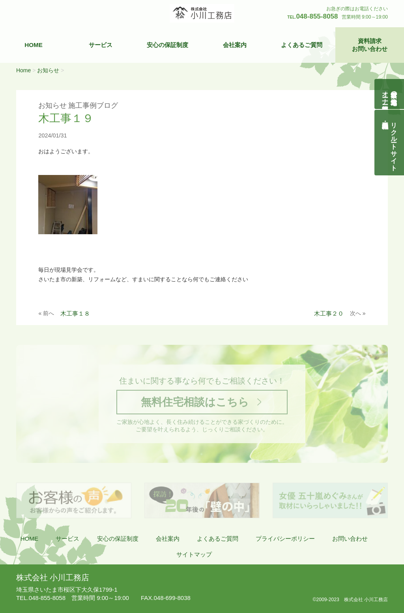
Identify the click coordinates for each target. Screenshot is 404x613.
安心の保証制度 (167, 44)
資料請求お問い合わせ (369, 45)
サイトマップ (194, 554)
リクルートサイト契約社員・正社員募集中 (394, 142)
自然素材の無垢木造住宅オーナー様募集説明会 (389, 94)
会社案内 (235, 44)
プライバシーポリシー (285, 538)
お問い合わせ (350, 538)
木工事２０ (329, 313)
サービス (100, 44)
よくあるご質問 (301, 44)
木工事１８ (75, 313)
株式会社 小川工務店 (52, 577)
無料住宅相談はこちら (195, 402)
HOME (33, 44)
